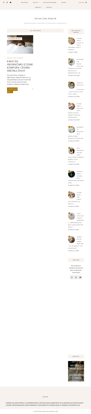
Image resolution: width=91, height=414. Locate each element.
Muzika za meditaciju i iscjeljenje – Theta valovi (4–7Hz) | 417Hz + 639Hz (77, 376)
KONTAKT (49, 7)
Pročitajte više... (12, 90)
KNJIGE (63, 2)
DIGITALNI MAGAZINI (49, 2)
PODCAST (38, 7)
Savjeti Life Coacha (15, 58)
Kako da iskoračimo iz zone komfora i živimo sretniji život (20, 66)
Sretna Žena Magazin (45, 18)
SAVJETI (35, 2)
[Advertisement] (76, 323)
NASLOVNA (24, 2)
